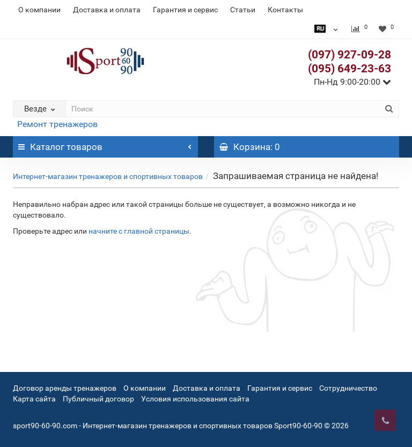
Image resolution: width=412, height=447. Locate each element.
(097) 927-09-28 (349, 54)
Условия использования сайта (195, 398)
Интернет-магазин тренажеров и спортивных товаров (108, 176)
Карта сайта (34, 398)
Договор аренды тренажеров (64, 388)
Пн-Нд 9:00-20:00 (352, 82)
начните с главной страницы (139, 231)
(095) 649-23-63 (349, 68)
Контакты (285, 9)
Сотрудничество (348, 388)
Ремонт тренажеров (57, 124)
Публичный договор (98, 398)
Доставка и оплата (107, 9)
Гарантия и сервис (185, 9)
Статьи (242, 9)
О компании (39, 9)
